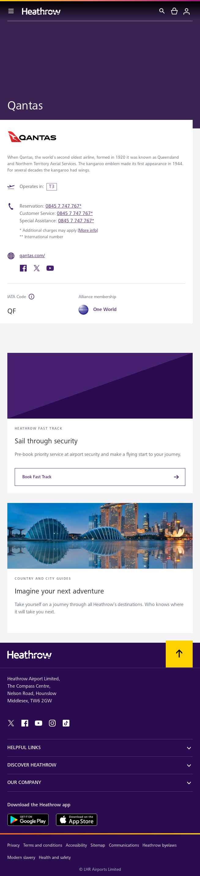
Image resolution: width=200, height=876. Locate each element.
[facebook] (24, 270)
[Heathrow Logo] (41, 11)
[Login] (186, 11)
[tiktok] (66, 723)
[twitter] (37, 270)
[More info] (88, 230)
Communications (124, 845)
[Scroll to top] (179, 654)
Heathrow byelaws (159, 845)
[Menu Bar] (11, 11)
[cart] (174, 11)
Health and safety (55, 857)
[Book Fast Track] (100, 477)
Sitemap (98, 845)
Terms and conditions (42, 845)
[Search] (162, 11)
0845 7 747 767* (63, 206)
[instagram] (52, 723)
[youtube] (50, 270)
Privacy (13, 845)
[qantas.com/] (34, 256)
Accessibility (76, 845)
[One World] (108, 309)
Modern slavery (21, 857)
